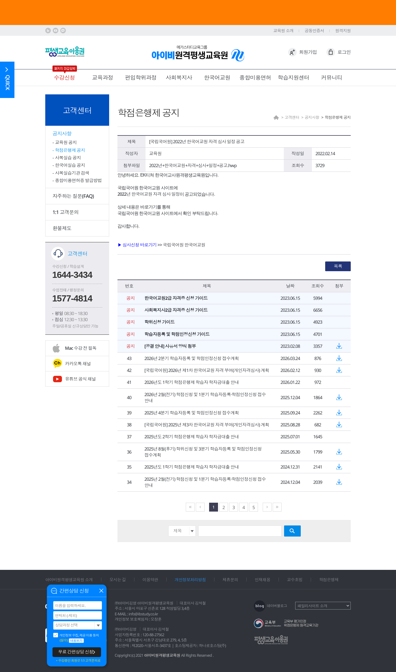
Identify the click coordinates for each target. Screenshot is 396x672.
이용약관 (150, 579)
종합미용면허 (255, 77)
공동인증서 (314, 30)
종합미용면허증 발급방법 (78, 180)
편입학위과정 (141, 77)
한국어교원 (217, 77)
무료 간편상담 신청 (75, 652)
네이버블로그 (277, 605)
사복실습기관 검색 (72, 173)
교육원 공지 (66, 142)
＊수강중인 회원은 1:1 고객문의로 (78, 660)
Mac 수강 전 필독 (80, 348)
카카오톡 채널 (78, 364)
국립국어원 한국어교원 (184, 245)
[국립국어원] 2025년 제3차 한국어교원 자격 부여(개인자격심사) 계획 (206, 425)
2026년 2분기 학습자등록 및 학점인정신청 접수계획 (191, 358)
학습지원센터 (293, 77)
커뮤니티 (331, 77)
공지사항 (61, 133)
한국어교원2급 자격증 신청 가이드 (175, 298)
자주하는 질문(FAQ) (73, 196)
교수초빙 (294, 579)
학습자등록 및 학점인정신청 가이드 (176, 334)
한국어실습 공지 (70, 165)
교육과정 (102, 77)
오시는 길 (117, 579)
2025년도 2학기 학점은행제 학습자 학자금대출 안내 (191, 437)
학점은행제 (329, 579)
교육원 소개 (283, 30)
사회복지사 (179, 77)
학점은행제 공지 (70, 150)
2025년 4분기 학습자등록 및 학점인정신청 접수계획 (191, 413)
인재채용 (262, 579)
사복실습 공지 (68, 158)
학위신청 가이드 (159, 322)
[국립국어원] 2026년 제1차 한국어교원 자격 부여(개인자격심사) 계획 (206, 370)
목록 (338, 266)
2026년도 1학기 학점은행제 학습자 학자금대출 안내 (191, 382)
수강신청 (64, 77)
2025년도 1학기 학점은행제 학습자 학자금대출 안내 (191, 467)
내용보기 (76, 640)
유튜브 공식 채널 (80, 379)
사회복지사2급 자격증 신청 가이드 (175, 310)
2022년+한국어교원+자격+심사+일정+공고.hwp (193, 165)
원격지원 (343, 30)
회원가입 (308, 52)
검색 (292, 531)
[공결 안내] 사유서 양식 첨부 (170, 346)
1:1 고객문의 (65, 212)
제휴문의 (230, 579)
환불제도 (61, 228)
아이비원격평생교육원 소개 (69, 579)
